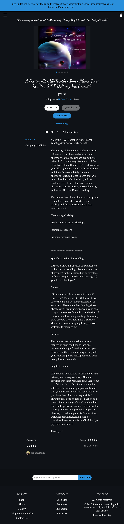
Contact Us (21, 518)
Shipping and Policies (21, 513)
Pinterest (62, 513)
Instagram (61, 509)
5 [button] (67, 72)
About (22, 504)
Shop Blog (62, 500)
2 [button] (59, 72)
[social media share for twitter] (52, 132)
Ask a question (70, 132)
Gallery (22, 509)
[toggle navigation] (5, 15)
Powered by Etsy (102, 515)
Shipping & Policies (35, 145)
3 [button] (62, 72)
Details (30, 139)
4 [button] (65, 72)
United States (65, 99)
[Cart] (120, 16)
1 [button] (56, 72)
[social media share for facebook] (47, 132)
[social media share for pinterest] (58, 132)
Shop (22, 500)
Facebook (62, 504)
